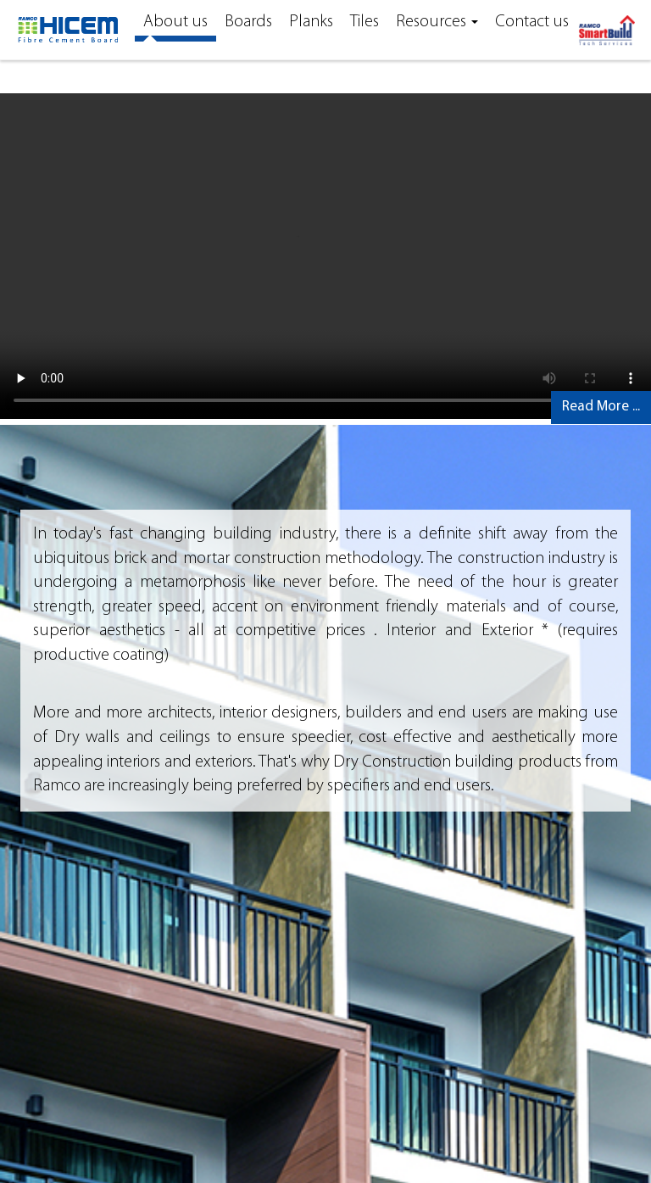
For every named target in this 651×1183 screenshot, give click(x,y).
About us (175, 22)
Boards (248, 22)
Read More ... (601, 406)
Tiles (364, 22)
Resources (437, 22)
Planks (311, 22)
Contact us (532, 22)
